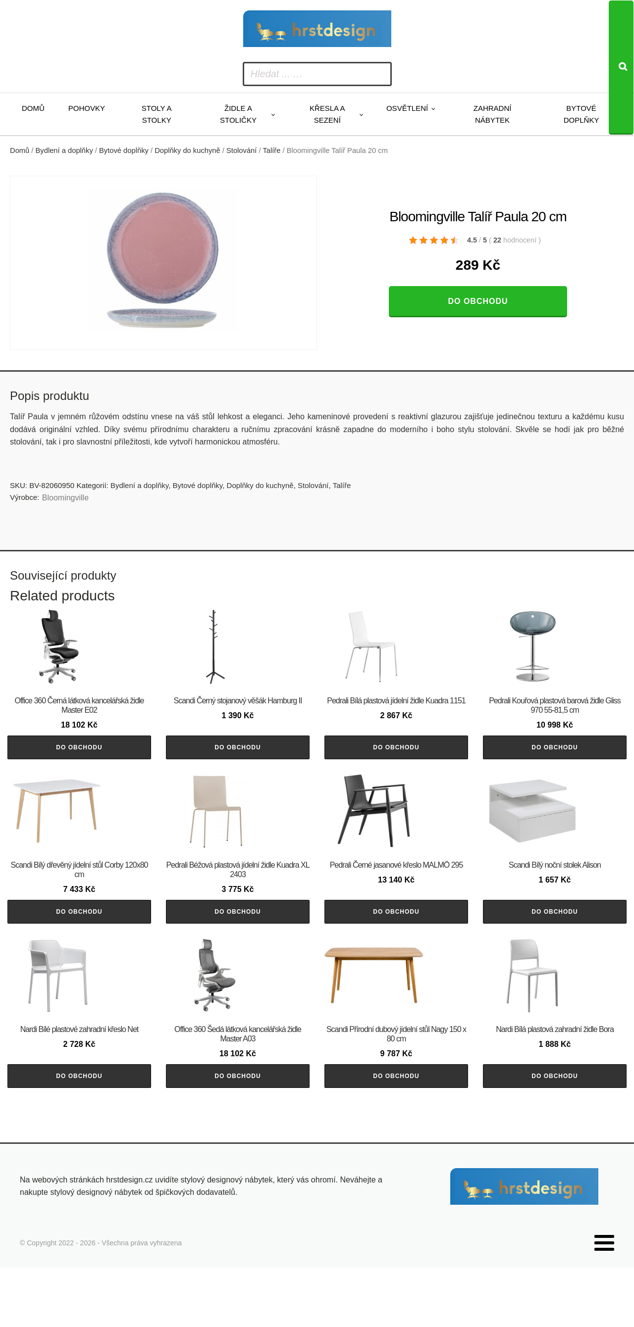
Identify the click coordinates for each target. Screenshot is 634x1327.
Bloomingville (65, 497)
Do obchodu (478, 301)
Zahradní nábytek (493, 114)
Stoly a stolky (157, 114)
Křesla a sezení (327, 114)
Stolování (241, 150)
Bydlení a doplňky (64, 150)
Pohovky (86, 108)
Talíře (271, 150)
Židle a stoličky (238, 114)
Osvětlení (407, 108)
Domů (33, 108)
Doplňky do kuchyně (187, 150)
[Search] (621, 67)
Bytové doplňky (581, 114)
